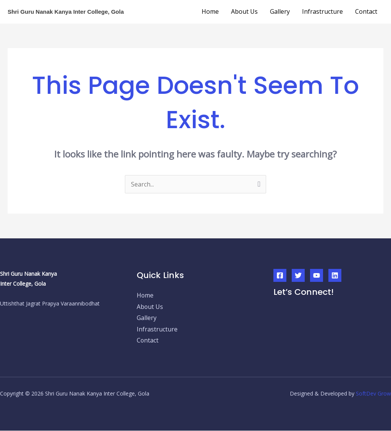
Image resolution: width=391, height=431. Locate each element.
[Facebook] (279, 275)
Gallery (280, 11)
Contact (366, 11)
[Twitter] (298, 275)
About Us (244, 11)
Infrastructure (322, 11)
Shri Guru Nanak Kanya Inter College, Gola (66, 11)
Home (210, 11)
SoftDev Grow (373, 393)
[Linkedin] (334, 275)
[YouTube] (316, 275)
